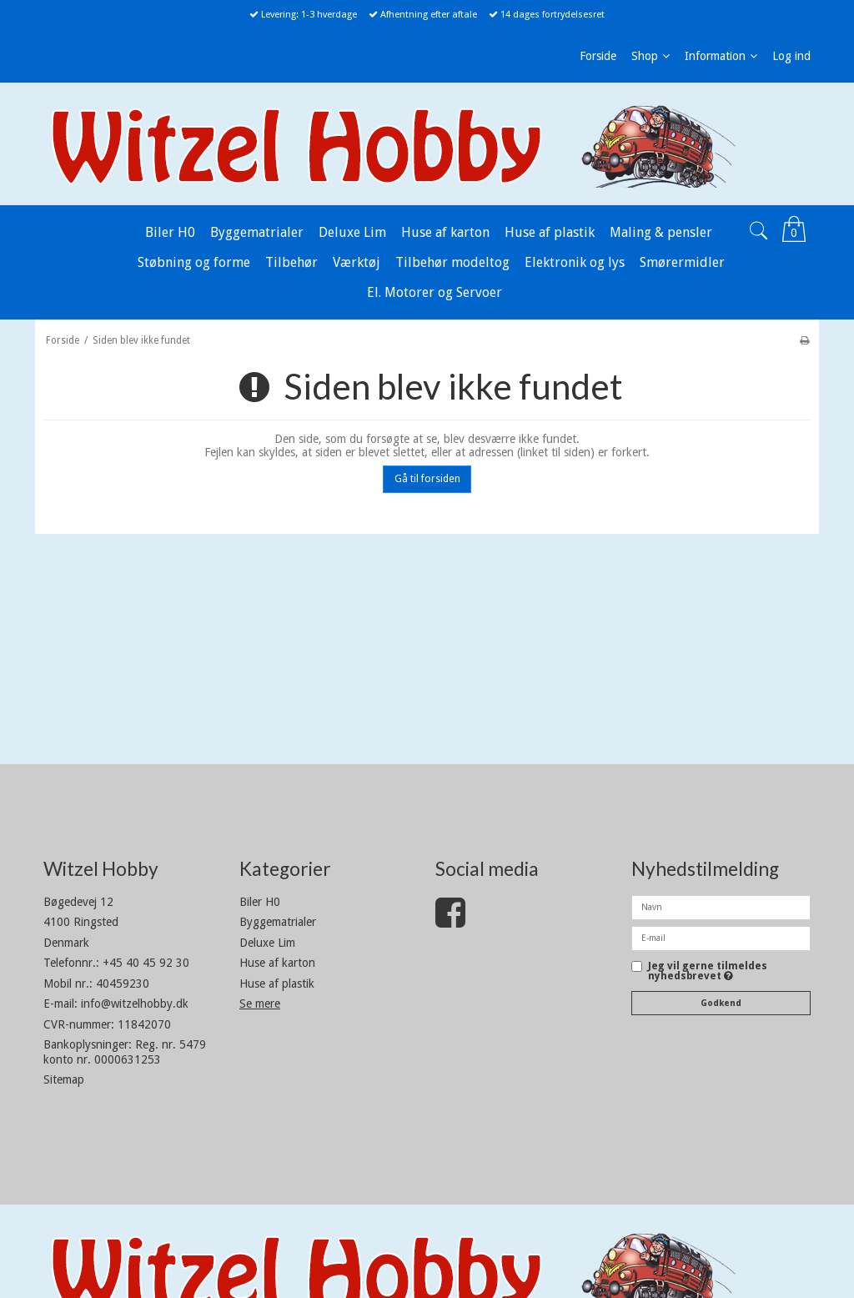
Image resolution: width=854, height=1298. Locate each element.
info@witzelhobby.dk (134, 1003)
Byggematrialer (277, 921)
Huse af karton (277, 962)
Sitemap (63, 1079)
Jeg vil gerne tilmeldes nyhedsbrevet (707, 971)
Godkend (721, 1003)
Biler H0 (259, 901)
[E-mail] (721, 937)
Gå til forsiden (427, 479)
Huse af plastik (276, 983)
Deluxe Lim (267, 942)
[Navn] (721, 906)
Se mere (259, 1003)
